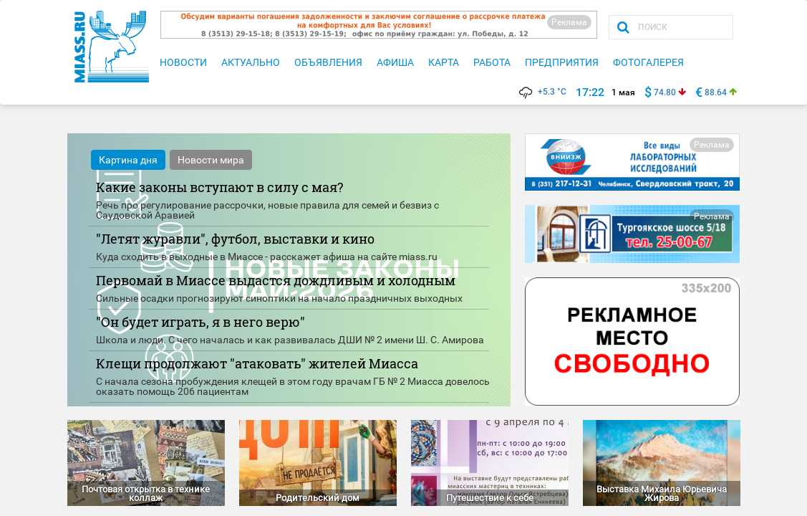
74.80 (665, 92)
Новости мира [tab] (211, 160)
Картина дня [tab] (128, 160)
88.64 (716, 92)
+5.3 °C (541, 92)
